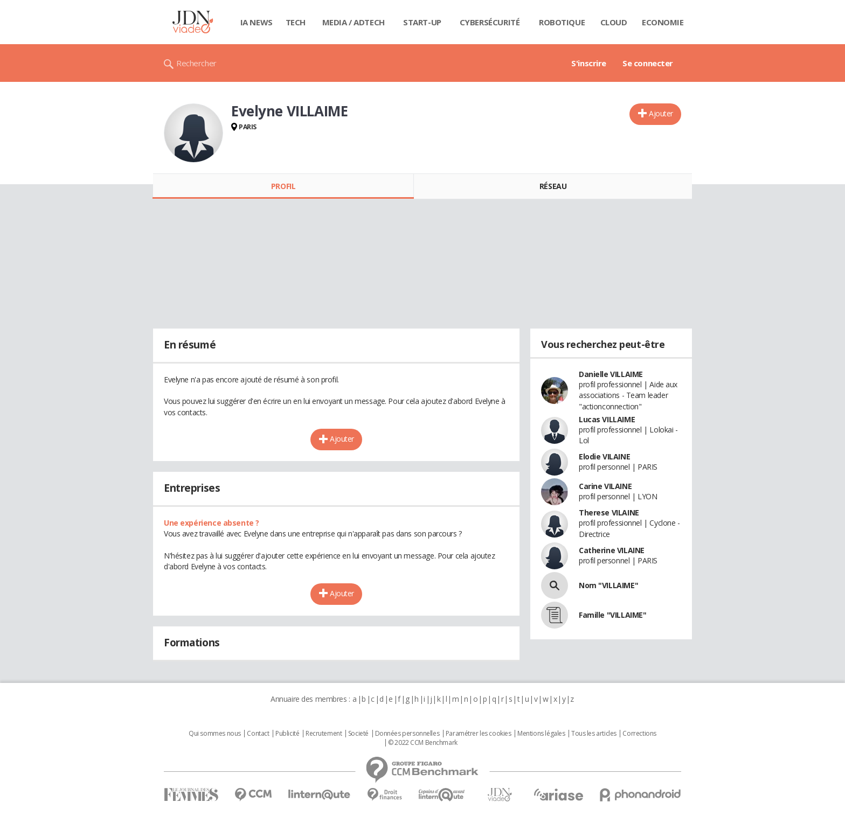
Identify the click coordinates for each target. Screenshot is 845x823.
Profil (283, 186)
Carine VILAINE (605, 486)
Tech (296, 22)
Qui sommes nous (215, 733)
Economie (663, 22)
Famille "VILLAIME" (612, 615)
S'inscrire (588, 63)
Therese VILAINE (609, 512)
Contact (258, 733)
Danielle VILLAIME (611, 374)
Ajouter (661, 113)
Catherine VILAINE (612, 550)
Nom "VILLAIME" (608, 585)
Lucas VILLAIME (607, 419)
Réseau (552, 186)
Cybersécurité (490, 22)
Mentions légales (541, 733)
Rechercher (196, 63)
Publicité (287, 733)
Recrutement (324, 733)
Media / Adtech (353, 22)
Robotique (562, 22)
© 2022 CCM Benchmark (423, 743)
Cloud (613, 22)
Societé (358, 733)
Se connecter (647, 63)
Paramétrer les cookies (478, 733)
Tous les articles (594, 733)
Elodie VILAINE (604, 456)
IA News (256, 22)
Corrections (639, 733)
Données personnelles (407, 733)
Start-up (422, 22)
